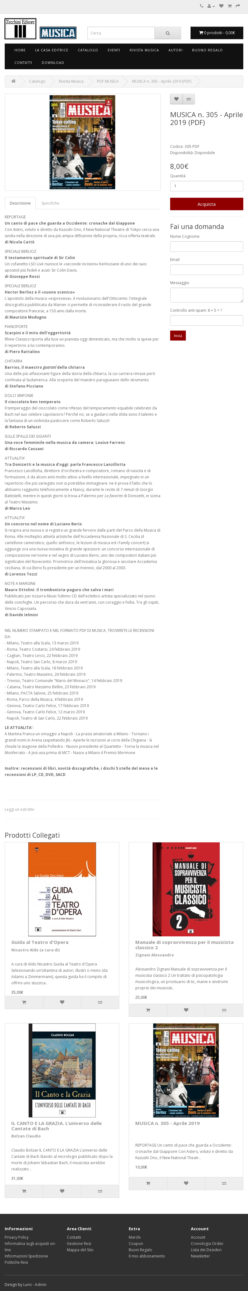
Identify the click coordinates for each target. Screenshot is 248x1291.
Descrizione (20, 203)
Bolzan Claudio (26, 1136)
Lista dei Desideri (206, 1249)
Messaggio (179, 282)
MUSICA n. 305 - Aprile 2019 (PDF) (161, 81)
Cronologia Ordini (207, 1243)
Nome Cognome (185, 236)
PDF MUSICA (108, 81)
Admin (40, 1284)
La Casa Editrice (51, 50)
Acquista (206, 204)
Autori (176, 50)
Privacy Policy (17, 1237)
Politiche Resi (16, 1262)
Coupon (136, 1243)
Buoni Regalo (140, 1249)
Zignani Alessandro (154, 955)
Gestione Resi (79, 1243)
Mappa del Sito (80, 1249)
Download (53, 62)
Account (198, 1237)
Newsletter (200, 1256)
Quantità (178, 176)
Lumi (27, 1284)
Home (20, 50)
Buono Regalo (207, 50)
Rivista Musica (144, 50)
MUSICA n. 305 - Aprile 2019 (167, 1123)
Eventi (114, 50)
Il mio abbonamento (147, 1256)
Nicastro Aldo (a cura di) (35, 950)
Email (175, 259)
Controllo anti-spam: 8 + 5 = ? (196, 310)
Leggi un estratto (20, 809)
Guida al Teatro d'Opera (39, 942)
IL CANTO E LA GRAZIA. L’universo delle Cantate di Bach (56, 1126)
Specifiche (50, 203)
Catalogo (88, 50)
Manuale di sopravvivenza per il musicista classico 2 (184, 944)
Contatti (23, 62)
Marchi (135, 1237)
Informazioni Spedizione (26, 1256)
